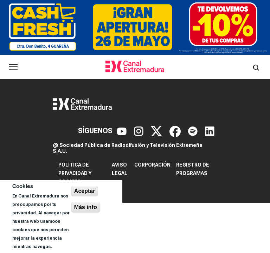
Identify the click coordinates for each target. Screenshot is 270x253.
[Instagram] (139, 130)
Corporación (152, 165)
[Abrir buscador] (256, 66)
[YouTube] (122, 130)
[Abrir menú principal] (13, 66)
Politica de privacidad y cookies (74, 173)
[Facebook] (175, 130)
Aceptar (84, 191)
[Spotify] (193, 130)
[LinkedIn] (209, 130)
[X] (157, 130)
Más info (85, 207)
